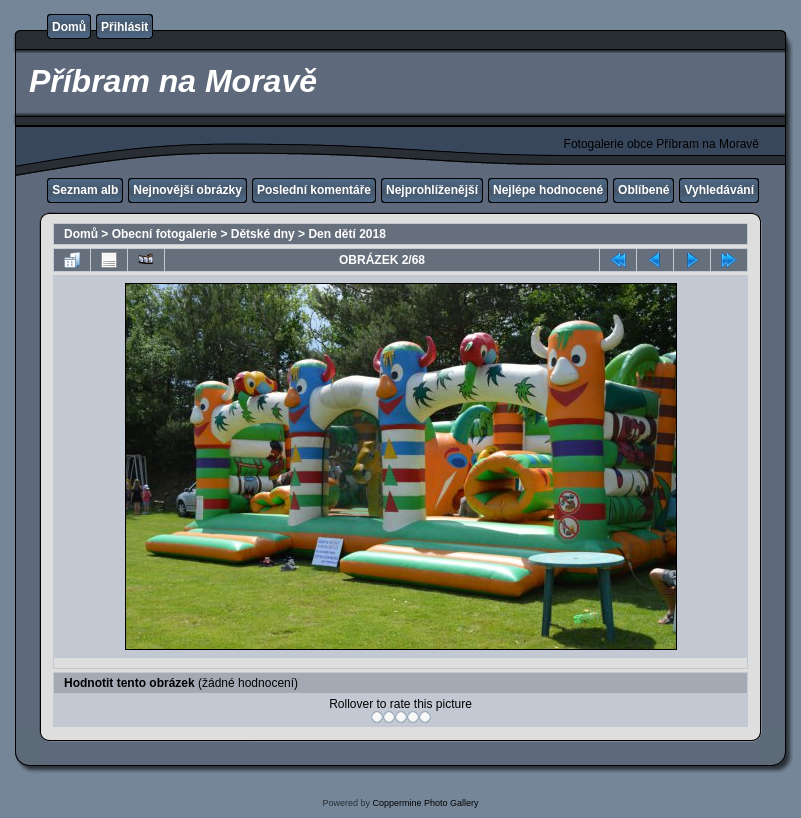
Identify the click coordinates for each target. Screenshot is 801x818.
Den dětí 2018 (346, 234)
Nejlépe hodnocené (548, 190)
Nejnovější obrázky (187, 190)
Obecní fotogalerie (164, 234)
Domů (69, 27)
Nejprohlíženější (432, 190)
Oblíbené (643, 190)
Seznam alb (85, 190)
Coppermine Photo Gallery (425, 803)
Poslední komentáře (314, 190)
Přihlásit (124, 27)
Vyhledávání (719, 190)
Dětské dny (263, 234)
